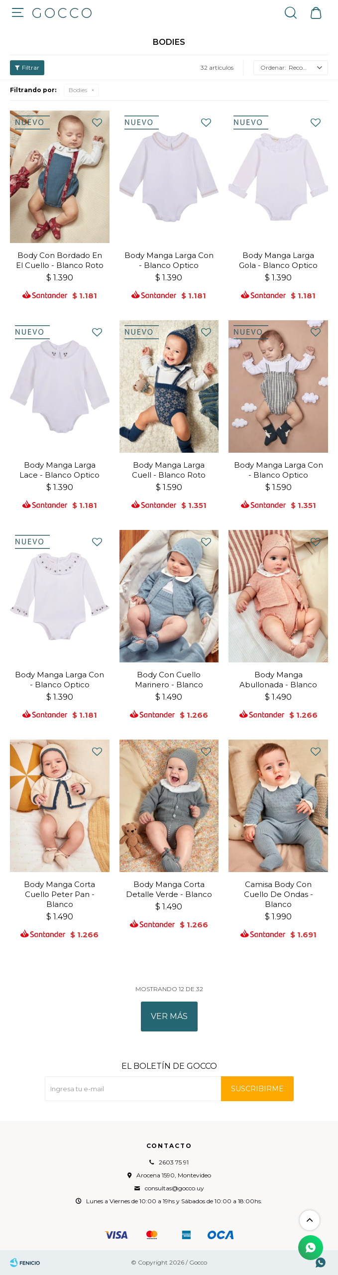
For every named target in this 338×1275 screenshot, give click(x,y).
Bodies (78, 90)
